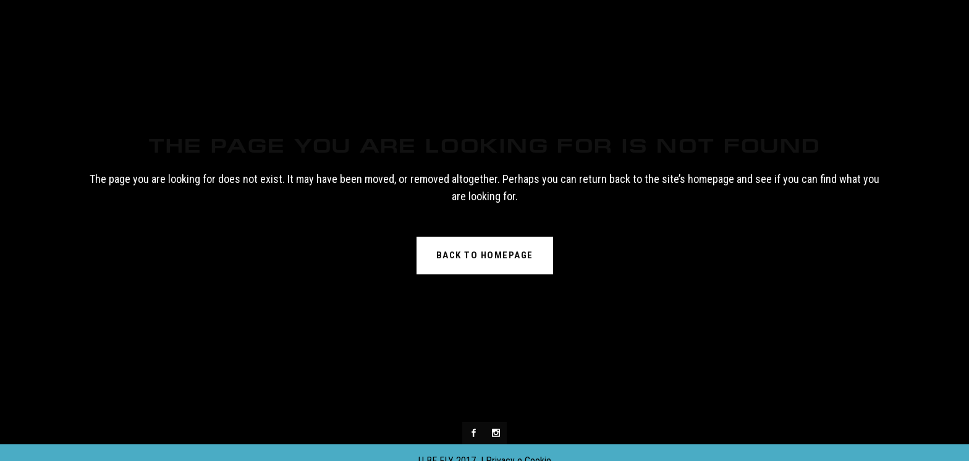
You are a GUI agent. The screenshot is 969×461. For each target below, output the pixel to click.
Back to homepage (484, 255)
